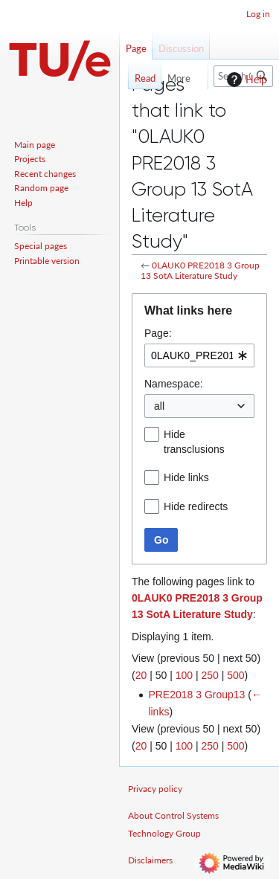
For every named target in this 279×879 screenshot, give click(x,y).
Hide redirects (196, 506)
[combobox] (199, 355)
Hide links (186, 477)
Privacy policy (155, 788)
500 (235, 675)
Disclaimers (150, 860)
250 (209, 675)
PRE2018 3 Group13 (196, 695)
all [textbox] (159, 406)
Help (245, 79)
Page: (158, 333)
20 (141, 675)
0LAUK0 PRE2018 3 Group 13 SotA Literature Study (200, 270)
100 (184, 675)
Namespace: (173, 384)
